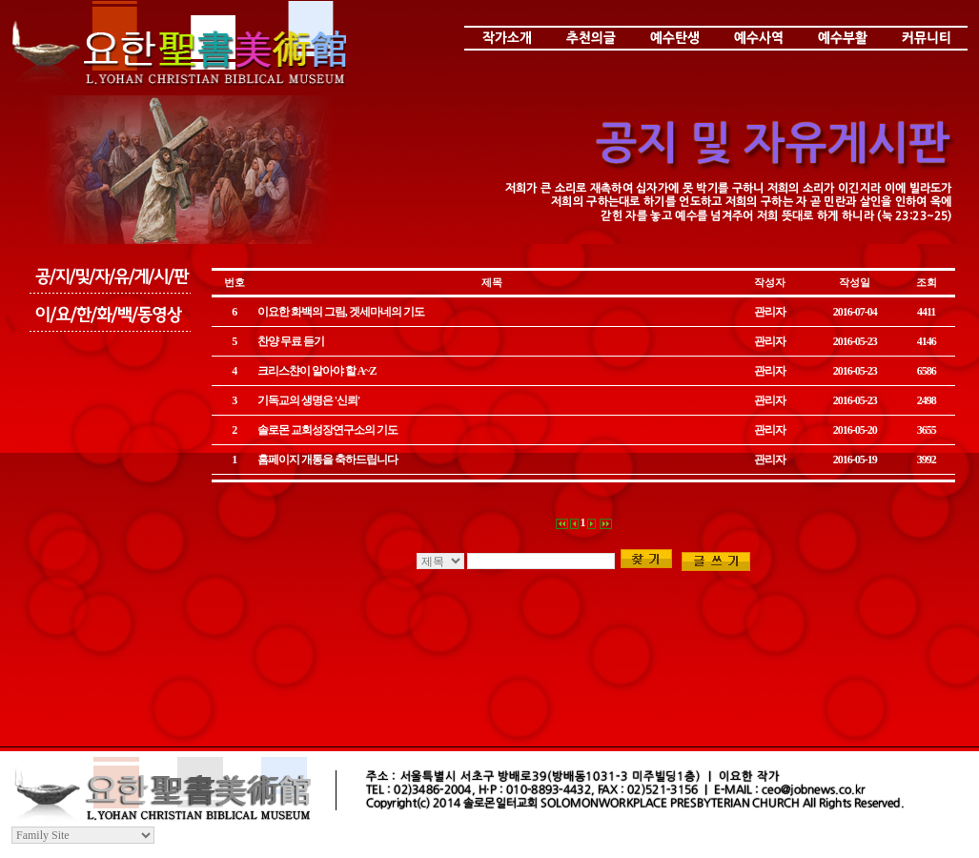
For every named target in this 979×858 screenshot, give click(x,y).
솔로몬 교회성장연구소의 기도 (327, 430)
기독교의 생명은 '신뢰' (308, 400)
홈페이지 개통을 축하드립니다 (327, 459)
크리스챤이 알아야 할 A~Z (317, 371)
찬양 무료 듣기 (290, 341)
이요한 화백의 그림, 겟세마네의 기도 (340, 311)
